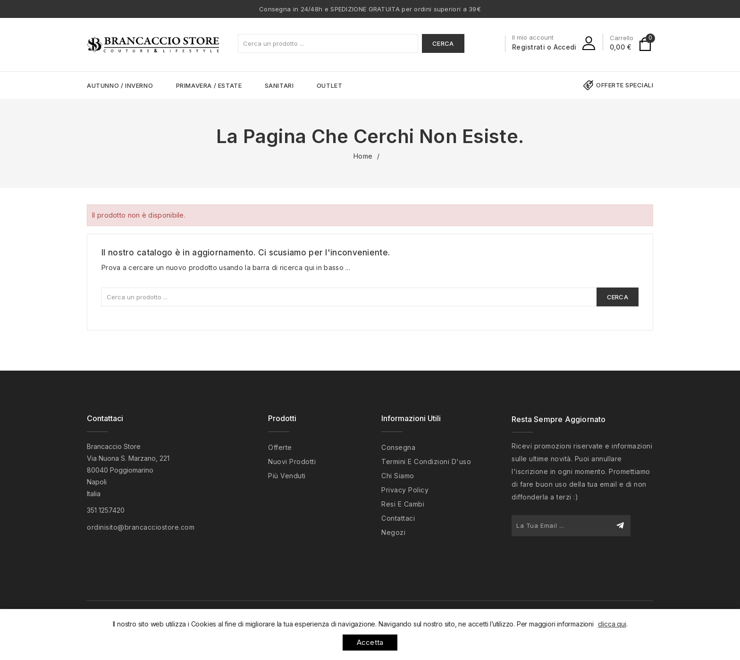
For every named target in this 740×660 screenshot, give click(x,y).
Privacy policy (405, 490)
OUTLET (330, 85)
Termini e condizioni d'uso (426, 461)
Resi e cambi (402, 504)
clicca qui (612, 624)
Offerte (280, 447)
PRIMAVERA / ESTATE (209, 85)
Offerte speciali (624, 85)
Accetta (370, 642)
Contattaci (105, 418)
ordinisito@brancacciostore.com (140, 527)
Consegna (398, 447)
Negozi (393, 532)
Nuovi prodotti (292, 461)
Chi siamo (397, 476)
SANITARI (279, 85)
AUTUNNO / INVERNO (120, 85)
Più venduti (287, 476)
